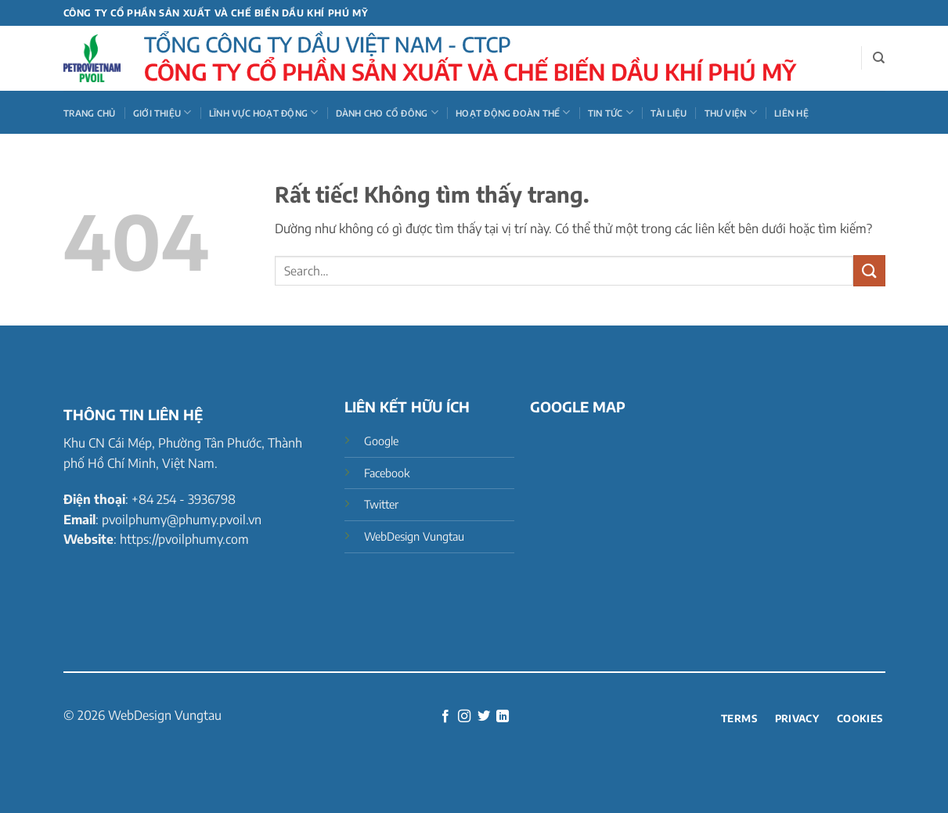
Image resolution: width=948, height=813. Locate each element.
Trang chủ (89, 112)
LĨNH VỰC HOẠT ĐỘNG (263, 112)
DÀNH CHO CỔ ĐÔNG (387, 112)
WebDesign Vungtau (165, 715)
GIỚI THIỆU (162, 112)
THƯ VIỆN (731, 112)
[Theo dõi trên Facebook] (445, 717)
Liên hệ (791, 112)
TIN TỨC (610, 112)
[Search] (879, 58)
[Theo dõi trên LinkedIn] (502, 717)
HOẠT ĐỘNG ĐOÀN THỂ (513, 112)
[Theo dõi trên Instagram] (464, 717)
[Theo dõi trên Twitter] (484, 717)
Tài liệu (669, 112)
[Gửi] (869, 270)
